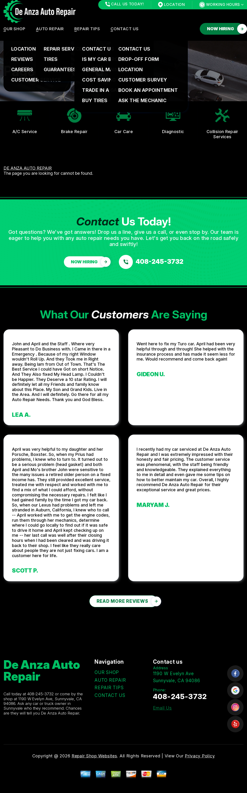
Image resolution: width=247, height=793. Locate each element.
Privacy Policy (200, 755)
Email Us (162, 708)
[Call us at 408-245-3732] (151, 262)
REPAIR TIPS (87, 28)
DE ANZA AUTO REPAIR (28, 168)
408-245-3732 (40, 694)
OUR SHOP (14, 28)
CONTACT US (125, 28)
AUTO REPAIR (50, 28)
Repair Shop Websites (94, 755)
